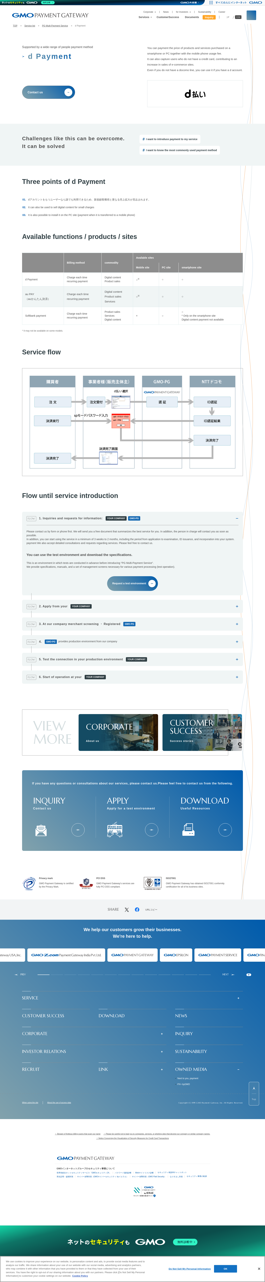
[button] (132, 998)
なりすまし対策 (176, 1177)
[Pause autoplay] (248, 974)
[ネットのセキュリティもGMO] (28, 2)
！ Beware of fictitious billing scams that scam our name (77, 1134)
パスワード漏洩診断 (123, 1173)
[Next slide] (228, 974)
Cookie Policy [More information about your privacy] (80, 1275)
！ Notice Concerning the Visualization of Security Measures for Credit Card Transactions (132, 1138)
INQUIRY (184, 1033)
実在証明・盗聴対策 (65, 1177)
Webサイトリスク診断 (144, 1173)
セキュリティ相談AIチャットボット (172, 1172)
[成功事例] (232, 740)
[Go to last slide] (20, 974)
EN (239, 17)
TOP (15, 25)
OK (225, 1268)
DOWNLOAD (112, 1016)
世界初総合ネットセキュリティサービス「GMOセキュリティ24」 (84, 1173)
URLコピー (151, 909)
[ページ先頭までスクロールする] (254, 1093)
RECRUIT (31, 1069)
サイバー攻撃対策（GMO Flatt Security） (149, 1177)
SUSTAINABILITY (191, 1051)
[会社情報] (148, 740)
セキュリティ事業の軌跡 (197, 1176)
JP (228, 17)
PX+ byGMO (183, 1084)
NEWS (181, 1016)
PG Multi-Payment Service (55, 25)
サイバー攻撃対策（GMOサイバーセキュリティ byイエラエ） (102, 1177)
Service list (29, 25)
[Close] (259, 1269)
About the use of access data (59, 1103)
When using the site (30, 1103)
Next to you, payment (187, 1078)
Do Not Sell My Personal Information (190, 1268)
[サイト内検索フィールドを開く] (251, 15)
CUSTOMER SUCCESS (43, 1016)
